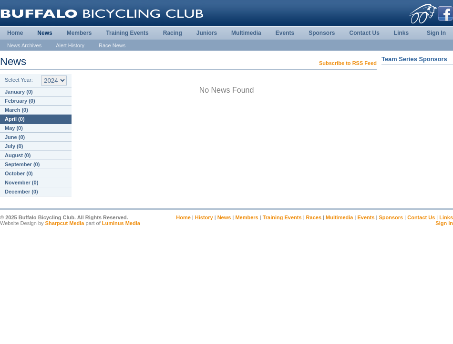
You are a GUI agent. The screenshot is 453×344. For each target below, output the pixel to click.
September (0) (22, 164)
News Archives (24, 45)
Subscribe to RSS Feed (348, 63)
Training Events (127, 33)
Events (285, 33)
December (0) (21, 191)
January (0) (19, 92)
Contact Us (364, 33)
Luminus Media (121, 223)
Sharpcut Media (64, 223)
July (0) (14, 146)
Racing (172, 33)
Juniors (206, 33)
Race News (112, 45)
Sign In (436, 33)
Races (313, 217)
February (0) (20, 101)
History (204, 217)
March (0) (16, 110)
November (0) (21, 182)
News (44, 33)
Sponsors (322, 33)
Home (15, 33)
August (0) (18, 155)
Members (79, 33)
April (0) (15, 119)
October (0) (19, 173)
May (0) (14, 128)
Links (401, 33)
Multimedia (246, 33)
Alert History (70, 45)
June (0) (15, 137)
